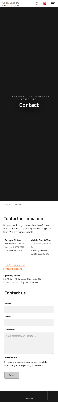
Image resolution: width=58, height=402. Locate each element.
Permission (10, 358)
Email (7, 317)
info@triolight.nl (13, 268)
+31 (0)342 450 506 (15, 265)
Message (9, 330)
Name (7, 303)
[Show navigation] (53, 3)
